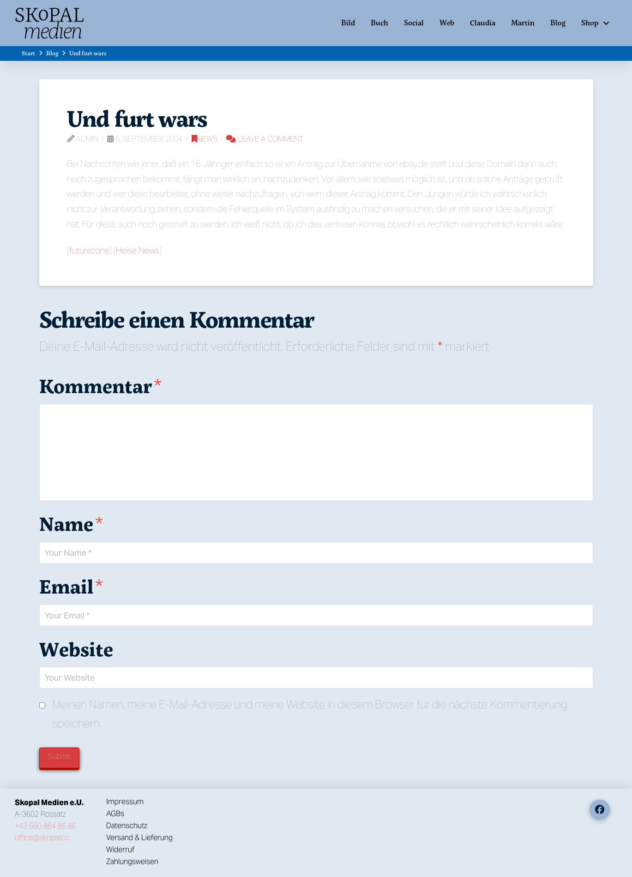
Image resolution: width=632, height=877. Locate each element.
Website (76, 649)
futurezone (89, 250)
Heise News (137, 250)
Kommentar (100, 386)
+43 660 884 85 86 (45, 826)
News (204, 139)
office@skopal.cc (42, 837)
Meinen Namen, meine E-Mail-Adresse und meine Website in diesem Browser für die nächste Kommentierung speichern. (309, 713)
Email (71, 586)
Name (71, 523)
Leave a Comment (264, 139)
